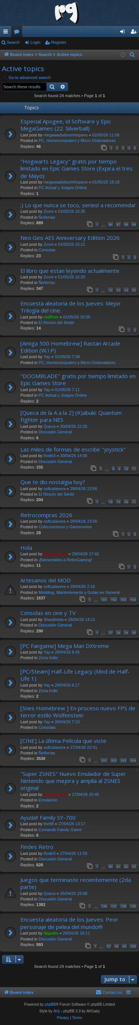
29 (126, 632)
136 (104, 906)
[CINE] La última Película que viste (63, 740)
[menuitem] (132, 55)
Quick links (7, 33)
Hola (26, 547)
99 (124, 946)
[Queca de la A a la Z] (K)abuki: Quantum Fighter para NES (71, 416)
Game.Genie (55, 554)
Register (58, 42)
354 (133, 760)
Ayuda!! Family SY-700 (48, 817)
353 (123, 760)
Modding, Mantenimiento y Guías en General (79, 592)
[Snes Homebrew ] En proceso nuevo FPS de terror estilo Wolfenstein (77, 711)
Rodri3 (49, 455)
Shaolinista (53, 619)
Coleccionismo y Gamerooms (65, 527)
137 (113, 906)
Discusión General (55, 432)
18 (110, 501)
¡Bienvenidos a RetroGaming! (65, 560)
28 (118, 632)
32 (110, 290)
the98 (48, 823)
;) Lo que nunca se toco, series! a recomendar (78, 205)
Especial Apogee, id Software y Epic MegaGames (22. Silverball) (65, 125)
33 (118, 290)
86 (110, 224)
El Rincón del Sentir (57, 322)
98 (116, 946)
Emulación (48, 800)
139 (133, 906)
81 (118, 866)
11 (134, 468)
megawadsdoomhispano (65, 135)
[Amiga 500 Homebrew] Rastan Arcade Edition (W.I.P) (70, 347)
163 (123, 599)
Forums (18, 33)
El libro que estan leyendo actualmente (69, 270)
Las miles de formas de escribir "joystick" (73, 449)
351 (104, 760)
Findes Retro (36, 846)
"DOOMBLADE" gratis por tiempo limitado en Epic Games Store (78, 379)
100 (133, 946)
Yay (46, 356)
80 (110, 866)
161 (104, 599)
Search (13, 42)
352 (113, 760)
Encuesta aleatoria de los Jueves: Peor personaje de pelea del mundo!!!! (69, 923)
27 (110, 632)
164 (133, 599)
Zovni (48, 211)
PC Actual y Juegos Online (63, 187)
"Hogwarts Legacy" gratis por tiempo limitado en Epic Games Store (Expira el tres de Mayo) (76, 168)
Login (35, 42)
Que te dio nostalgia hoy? (52, 482)
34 (126, 290)
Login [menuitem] (124, 33)
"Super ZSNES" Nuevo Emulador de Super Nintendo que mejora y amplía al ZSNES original (73, 781)
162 (113, 599)
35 (134, 290)
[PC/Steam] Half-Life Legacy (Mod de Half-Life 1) (75, 675)
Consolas (47, 250)
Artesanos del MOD (45, 580)
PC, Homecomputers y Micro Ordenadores (77, 140)
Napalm (50, 933)
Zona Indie (48, 657)
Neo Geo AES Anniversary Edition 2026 (70, 237)
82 (126, 866)
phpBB (50, 1004)
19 (118, 501)
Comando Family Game (60, 829)
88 (126, 224)
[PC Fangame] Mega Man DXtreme (64, 645)
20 (126, 501)
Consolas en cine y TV (48, 612)
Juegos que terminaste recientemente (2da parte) (75, 883)
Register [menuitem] (135, 33)
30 (134, 632)
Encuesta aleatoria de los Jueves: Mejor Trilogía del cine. (70, 307)
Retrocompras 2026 (46, 515)
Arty (56, 1011)
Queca (49, 426)
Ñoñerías (47, 217)
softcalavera (54, 488)
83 (134, 866)
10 (126, 468)
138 (123, 906)
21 (134, 501)
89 (134, 224)
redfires (50, 317)
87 (118, 224)
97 (108, 946)
